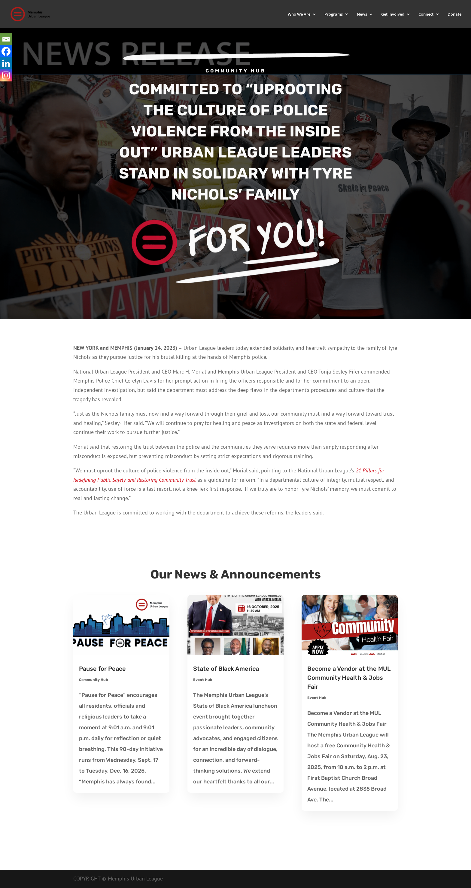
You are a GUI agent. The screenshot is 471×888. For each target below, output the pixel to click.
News (362, 14)
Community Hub (93, 680)
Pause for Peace (102, 668)
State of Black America (226, 668)
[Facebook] (6, 51)
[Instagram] (6, 75)
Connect (425, 14)
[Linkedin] (6, 63)
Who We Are (299, 14)
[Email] (6, 39)
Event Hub (202, 680)
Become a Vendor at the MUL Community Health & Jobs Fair (349, 677)
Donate (454, 14)
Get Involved (392, 14)
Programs (333, 14)
